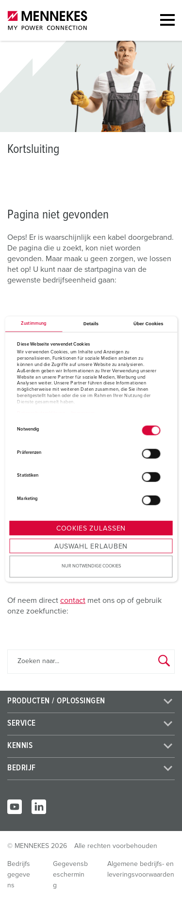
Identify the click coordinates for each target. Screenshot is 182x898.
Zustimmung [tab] (33, 323)
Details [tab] (91, 323)
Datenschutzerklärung (41, 413)
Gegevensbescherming (70, 875)
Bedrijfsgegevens (18, 875)
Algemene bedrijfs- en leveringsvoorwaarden (140, 869)
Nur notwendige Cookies (91, 566)
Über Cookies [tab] (148, 323)
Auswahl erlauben (91, 546)
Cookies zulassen (91, 528)
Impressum (83, 413)
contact (72, 600)
